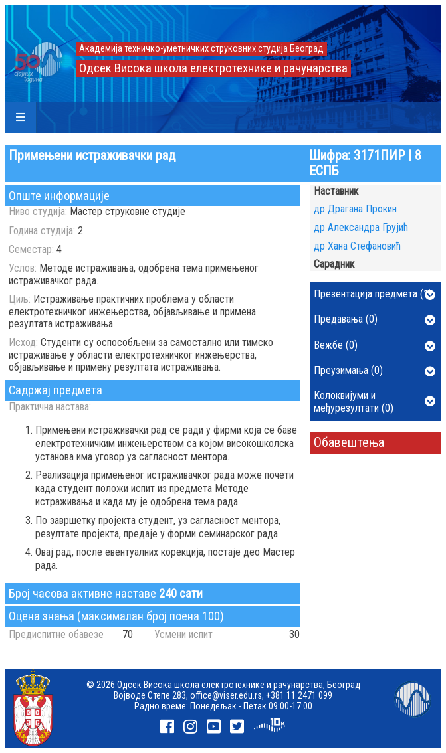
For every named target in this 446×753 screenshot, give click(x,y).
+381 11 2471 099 (299, 695)
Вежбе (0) (375, 346)
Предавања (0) (375, 320)
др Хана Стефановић (357, 246)
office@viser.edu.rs (226, 695)
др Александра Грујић (361, 227)
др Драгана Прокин (355, 209)
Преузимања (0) (375, 371)
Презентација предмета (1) (375, 295)
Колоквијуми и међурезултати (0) (375, 401)
